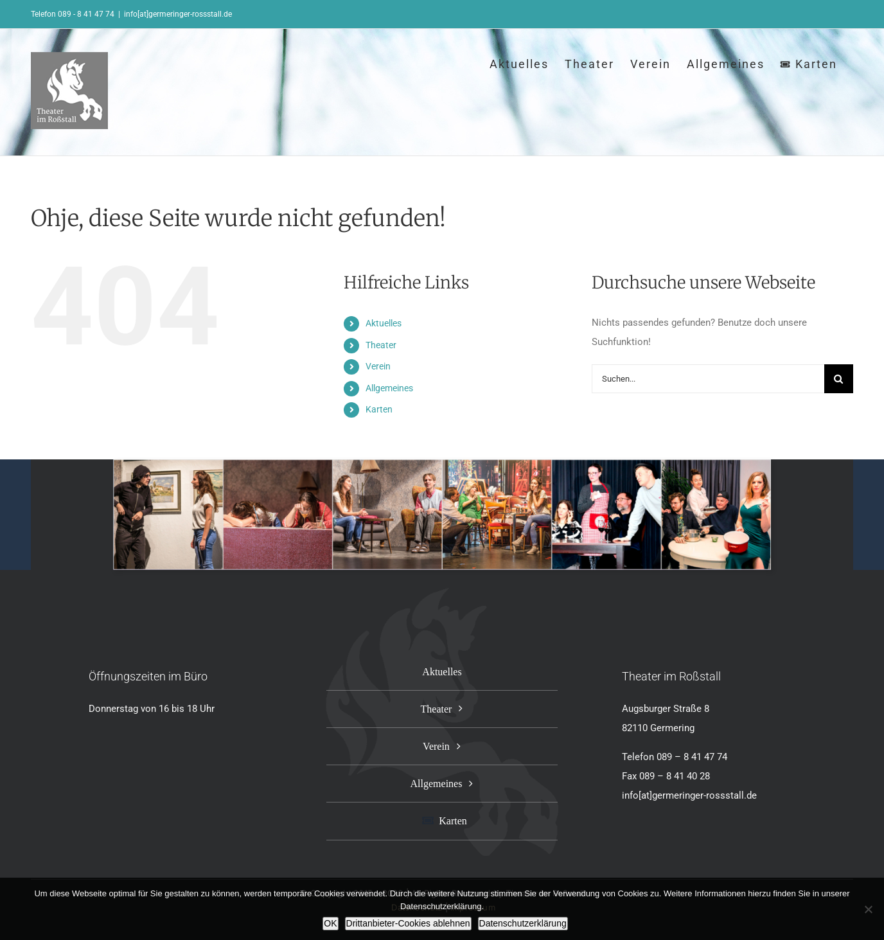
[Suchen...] (708, 378)
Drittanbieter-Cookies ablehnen (408, 923)
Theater (381, 345)
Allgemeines (389, 388)
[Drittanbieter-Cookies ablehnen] (868, 909)
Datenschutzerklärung (523, 923)
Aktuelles (384, 323)
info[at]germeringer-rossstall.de (178, 14)
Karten (379, 409)
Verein (378, 366)
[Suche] (838, 378)
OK (330, 923)
